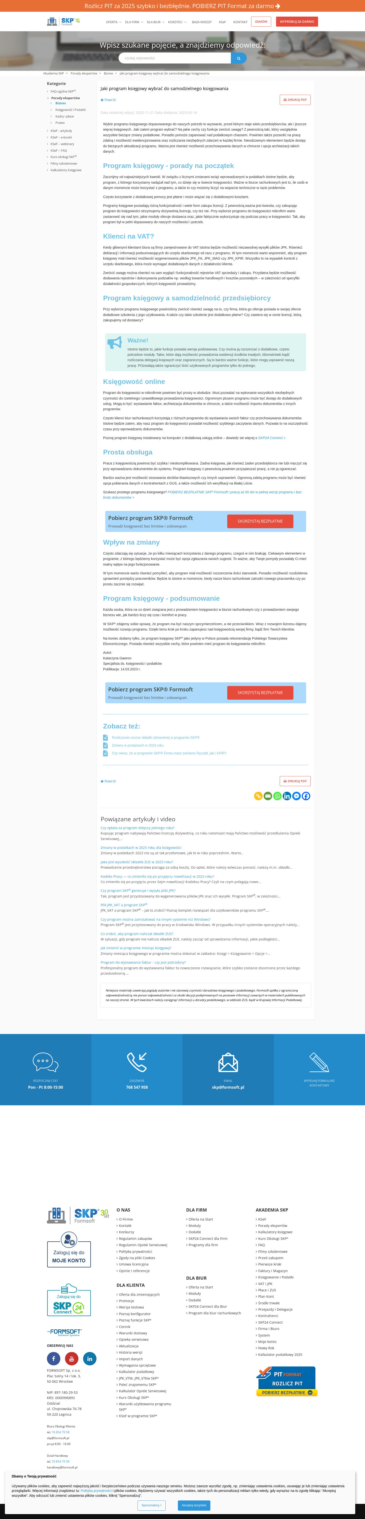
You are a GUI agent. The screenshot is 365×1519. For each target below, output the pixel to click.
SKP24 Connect (270, 1322)
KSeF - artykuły (61, 130)
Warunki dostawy (133, 1333)
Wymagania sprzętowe (137, 1365)
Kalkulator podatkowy (136, 1371)
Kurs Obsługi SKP (134, 1397)
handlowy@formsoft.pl (62, 1467)
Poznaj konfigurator (135, 1313)
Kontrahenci (268, 1315)
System (264, 1335)
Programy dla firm (203, 1245)
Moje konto (267, 1341)
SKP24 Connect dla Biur (208, 1306)
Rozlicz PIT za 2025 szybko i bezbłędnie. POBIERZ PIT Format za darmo (182, 6)
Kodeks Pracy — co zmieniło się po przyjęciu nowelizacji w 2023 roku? (157, 876)
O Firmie (126, 1219)
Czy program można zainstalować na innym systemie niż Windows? (155, 919)
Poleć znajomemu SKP (138, 1384)
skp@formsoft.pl (58, 1438)
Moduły (195, 1225)
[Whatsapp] (277, 796)
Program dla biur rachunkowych (215, 1313)
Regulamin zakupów (135, 1238)
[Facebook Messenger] (296, 796)
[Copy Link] (258, 796)
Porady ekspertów (84, 73)
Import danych (131, 1359)
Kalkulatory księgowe (66, 170)
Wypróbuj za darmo (297, 21)
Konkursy (126, 1232)
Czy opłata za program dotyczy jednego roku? (137, 827)
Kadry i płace (64, 116)
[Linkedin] (287, 796)
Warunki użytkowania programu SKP (145, 1407)
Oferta (112, 22)
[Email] (268, 796)
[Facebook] (306, 796)
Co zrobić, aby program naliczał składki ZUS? (137, 933)
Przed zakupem (270, 1257)
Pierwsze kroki (269, 1264)
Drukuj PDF (295, 99)
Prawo (60, 122)
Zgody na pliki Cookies (137, 1257)
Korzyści (175, 22)
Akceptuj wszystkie (194, 1505)
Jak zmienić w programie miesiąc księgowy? (136, 948)
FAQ (261, 1245)
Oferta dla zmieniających (139, 1294)
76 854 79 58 (60, 1432)
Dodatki (195, 1232)
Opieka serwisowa (134, 1339)
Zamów (261, 21)
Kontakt (240, 22)
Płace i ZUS (267, 1290)
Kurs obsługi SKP (64, 157)
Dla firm (132, 22)
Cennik (124, 1326)
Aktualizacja (129, 1346)
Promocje (126, 1300)
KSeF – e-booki (61, 137)
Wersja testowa (131, 1307)
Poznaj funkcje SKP (135, 1320)
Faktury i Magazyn (273, 1270)
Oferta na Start (201, 1219)
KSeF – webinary (62, 144)
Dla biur (154, 22)
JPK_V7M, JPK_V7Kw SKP (139, 1378)
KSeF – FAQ (58, 150)
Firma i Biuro (268, 1328)
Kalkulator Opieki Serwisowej (142, 1391)
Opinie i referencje (134, 1270)
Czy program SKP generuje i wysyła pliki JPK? (138, 890)
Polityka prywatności (135, 1251)
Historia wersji (130, 1352)
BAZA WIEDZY (202, 22)
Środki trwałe (269, 1303)
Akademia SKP (53, 73)
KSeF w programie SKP (138, 1416)
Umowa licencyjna (134, 1264)
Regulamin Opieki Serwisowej (143, 1245)
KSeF (222, 22)
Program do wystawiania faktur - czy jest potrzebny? (143, 962)
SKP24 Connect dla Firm (208, 1238)
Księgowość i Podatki (70, 109)
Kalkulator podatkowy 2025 (280, 1354)
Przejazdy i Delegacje (275, 1309)
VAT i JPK (265, 1283)
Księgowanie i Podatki (276, 1277)
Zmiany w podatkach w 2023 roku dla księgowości (141, 847)
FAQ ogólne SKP (63, 91)
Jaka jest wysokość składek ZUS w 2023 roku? (137, 862)
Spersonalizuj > (151, 1505)
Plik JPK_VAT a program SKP (124, 905)
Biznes (108, 73)
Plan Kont (266, 1296)
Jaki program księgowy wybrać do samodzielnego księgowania (199, 87)
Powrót (108, 99)
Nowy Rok (266, 1348)
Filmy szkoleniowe (64, 163)
